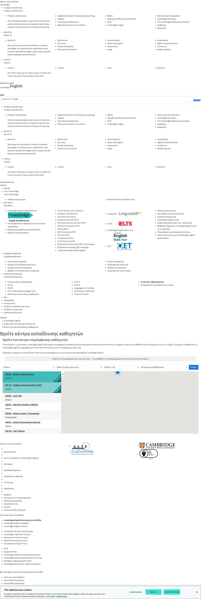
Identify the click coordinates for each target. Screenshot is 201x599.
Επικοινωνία (9, 303)
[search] (95, 99)
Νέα (5, 297)
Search (194, 367)
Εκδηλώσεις (9, 300)
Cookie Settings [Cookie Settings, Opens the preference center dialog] (135, 592)
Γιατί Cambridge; (11, 191)
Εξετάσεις (8, 202)
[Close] (197, 592)
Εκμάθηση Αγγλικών (12, 253)
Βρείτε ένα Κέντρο (126, 358)
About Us (8, 32)
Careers (7, 59)
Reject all (153, 592)
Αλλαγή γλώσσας (7, 83)
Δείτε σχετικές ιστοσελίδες (12, 515)
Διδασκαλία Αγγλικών (13, 273)
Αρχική (7, 188)
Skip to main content (9, 1)
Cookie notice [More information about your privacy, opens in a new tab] (61, 596)
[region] (100, 592)
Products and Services (13, 7)
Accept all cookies (172, 592)
